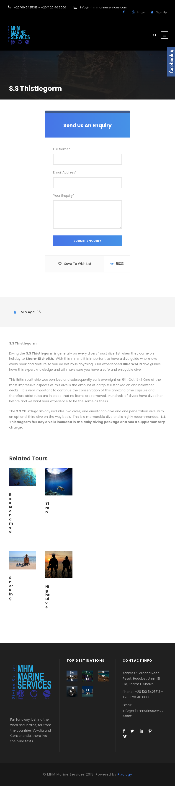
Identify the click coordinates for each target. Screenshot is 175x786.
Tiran (47, 507)
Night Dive (47, 597)
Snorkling (11, 588)
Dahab (72, 676)
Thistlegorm (72, 695)
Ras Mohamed (11, 513)
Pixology (125, 774)
